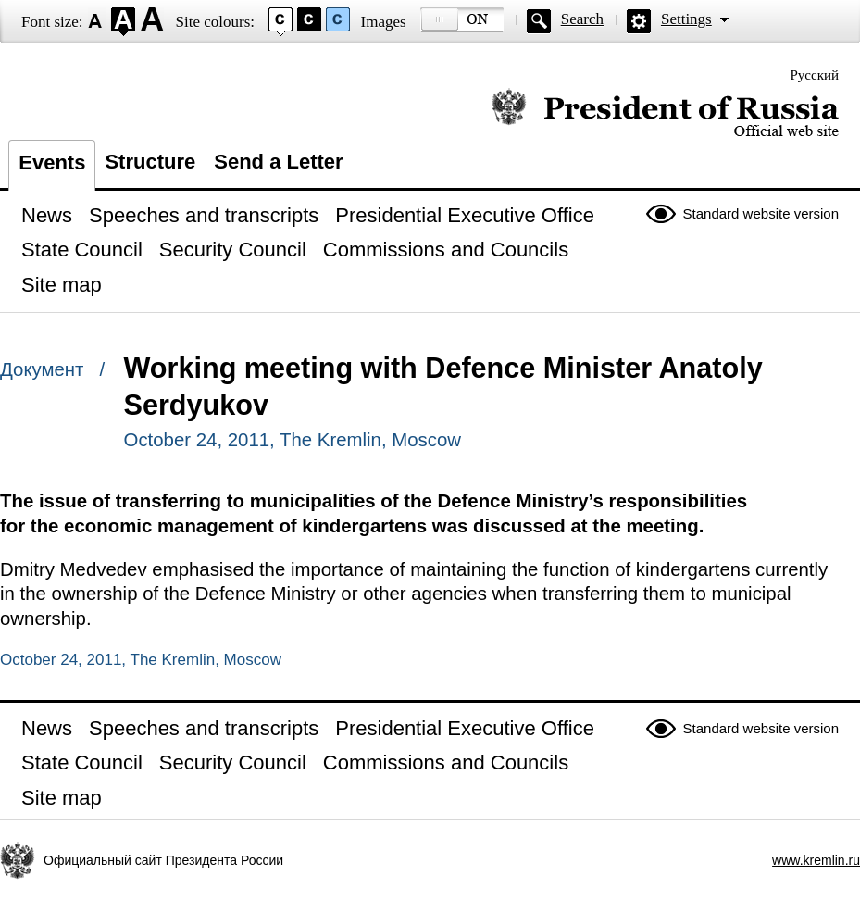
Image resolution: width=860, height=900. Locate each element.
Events (52, 162)
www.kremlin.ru (816, 860)
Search (582, 19)
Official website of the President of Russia (665, 113)
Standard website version (761, 213)
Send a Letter (278, 161)
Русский (815, 75)
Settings (686, 19)
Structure (150, 161)
